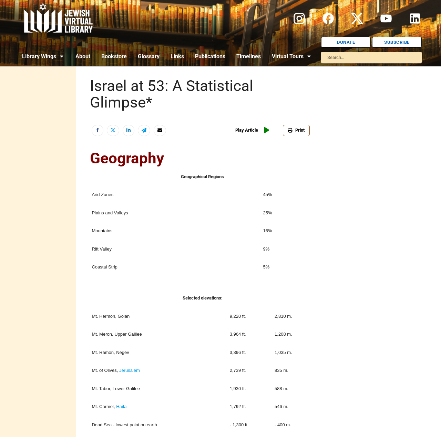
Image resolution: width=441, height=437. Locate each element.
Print (296, 130)
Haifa (121, 406)
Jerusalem (129, 370)
